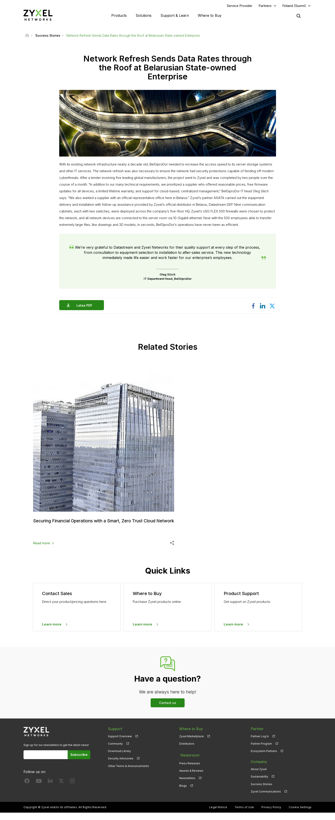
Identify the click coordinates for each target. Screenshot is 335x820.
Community (115, 751)
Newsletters (187, 784)
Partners (265, 6)
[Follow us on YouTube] (39, 789)
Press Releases (189, 769)
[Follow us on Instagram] (72, 789)
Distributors (186, 751)
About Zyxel (259, 776)
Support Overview (120, 743)
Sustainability (259, 784)
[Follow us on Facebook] (27, 789)
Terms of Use (244, 814)
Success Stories (261, 791)
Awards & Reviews (191, 776)
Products (119, 15)
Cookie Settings (300, 814)
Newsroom (188, 761)
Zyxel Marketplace (191, 743)
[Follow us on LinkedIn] (50, 789)
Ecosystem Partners (264, 758)
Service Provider (239, 6)
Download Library (119, 758)
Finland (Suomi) (294, 6)
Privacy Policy (271, 814)
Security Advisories (120, 765)
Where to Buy (209, 15)
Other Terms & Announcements (128, 773)
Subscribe (79, 762)
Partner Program (261, 751)
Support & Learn (174, 15)
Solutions (144, 15)
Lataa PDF (85, 306)
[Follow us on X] (61, 789)
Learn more (51, 631)
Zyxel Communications (266, 799)
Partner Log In (260, 743)
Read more (41, 550)
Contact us (167, 710)
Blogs (183, 791)
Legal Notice (218, 814)
